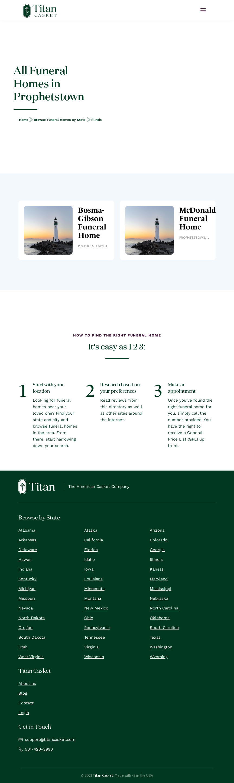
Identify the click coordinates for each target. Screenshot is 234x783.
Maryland (159, 579)
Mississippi (160, 588)
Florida (91, 549)
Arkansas (27, 540)
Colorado (158, 540)
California (93, 540)
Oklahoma (160, 617)
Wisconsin (94, 656)
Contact (26, 703)
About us (27, 683)
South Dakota (31, 637)
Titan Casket (103, 775)
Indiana (25, 569)
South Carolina (164, 627)
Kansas (157, 569)
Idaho (89, 559)
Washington (161, 647)
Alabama (26, 530)
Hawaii (24, 559)
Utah (23, 647)
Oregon (25, 627)
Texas (155, 637)
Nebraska (159, 598)
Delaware (27, 549)
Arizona (157, 530)
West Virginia (31, 656)
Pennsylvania (97, 627)
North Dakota (31, 617)
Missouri (26, 598)
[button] (203, 10)
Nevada (25, 608)
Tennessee (94, 637)
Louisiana (93, 579)
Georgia (157, 549)
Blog (22, 693)
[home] (40, 11)
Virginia (91, 647)
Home (23, 120)
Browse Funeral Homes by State (60, 120)
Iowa (88, 569)
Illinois (96, 120)
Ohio (88, 617)
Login (23, 712)
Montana (92, 598)
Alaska (90, 530)
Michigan (26, 588)
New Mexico (96, 608)
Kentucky (27, 579)
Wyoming (159, 656)
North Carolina (164, 608)
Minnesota (94, 588)
